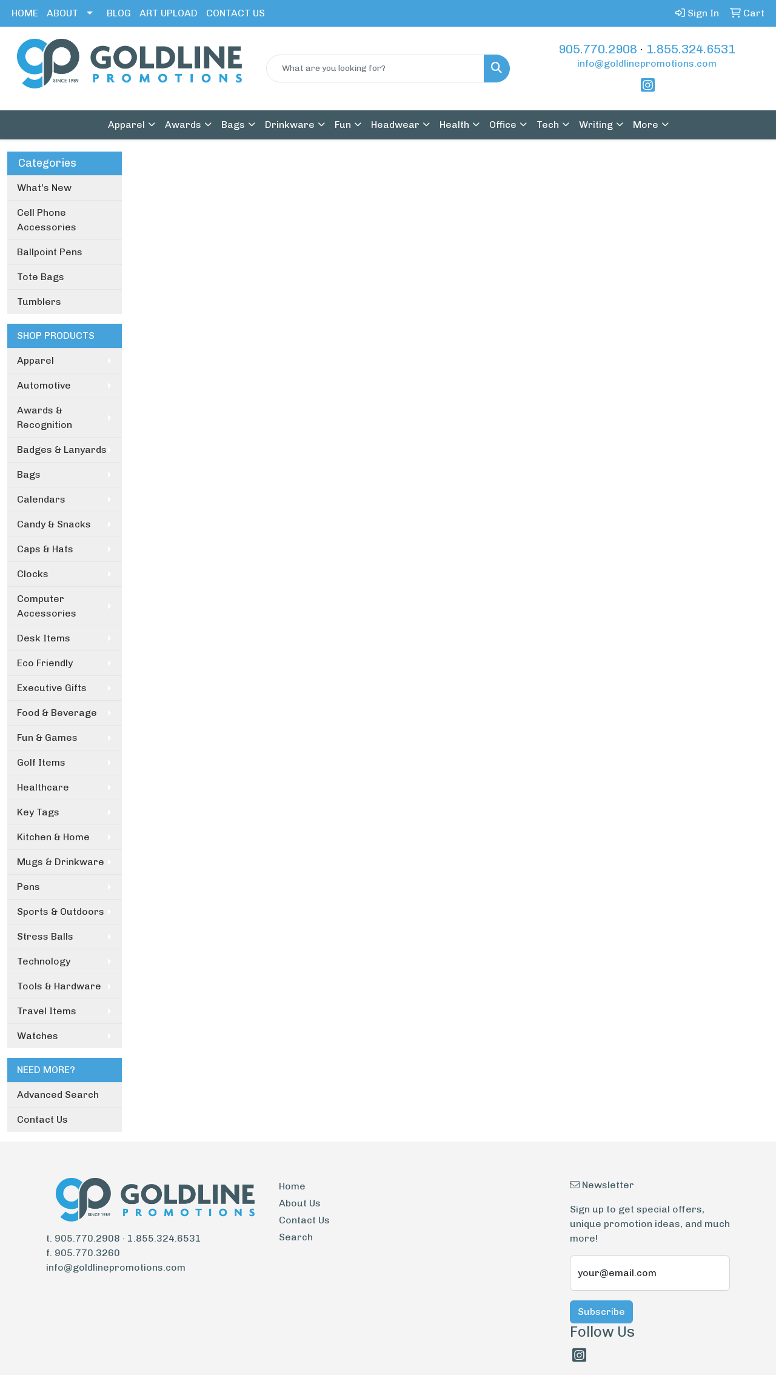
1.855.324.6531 (690, 49)
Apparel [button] (126, 124)
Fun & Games (47, 737)
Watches (37, 1036)
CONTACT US (235, 13)
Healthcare (43, 787)
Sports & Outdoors (60, 911)
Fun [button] (343, 124)
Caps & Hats (45, 549)
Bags (29, 474)
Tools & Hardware (59, 986)
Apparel (35, 360)
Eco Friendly (45, 663)
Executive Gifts (52, 688)
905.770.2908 (597, 49)
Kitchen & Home (53, 837)
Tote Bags (40, 277)
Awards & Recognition (44, 417)
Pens (28, 886)
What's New (44, 187)
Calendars (41, 499)
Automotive (44, 385)
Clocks (32, 574)
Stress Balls (45, 936)
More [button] (645, 124)
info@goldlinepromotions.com (647, 63)
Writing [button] (596, 124)
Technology (43, 961)
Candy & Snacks (54, 524)
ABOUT (62, 13)
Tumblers (39, 301)
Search (296, 1237)
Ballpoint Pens (49, 252)
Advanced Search (58, 1094)
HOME (25, 13)
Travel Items (46, 1011)
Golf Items (41, 762)
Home (292, 1186)
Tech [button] (548, 124)
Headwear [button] (395, 124)
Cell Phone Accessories (46, 220)
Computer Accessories (46, 606)
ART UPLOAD (168, 13)
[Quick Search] (375, 68)
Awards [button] (183, 124)
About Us (300, 1203)
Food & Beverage (57, 712)
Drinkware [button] (290, 124)
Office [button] (503, 124)
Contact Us (42, 1119)
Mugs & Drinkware (60, 862)
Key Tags (38, 812)
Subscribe (601, 1311)
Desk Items (43, 638)
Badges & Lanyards (62, 449)
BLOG (119, 13)
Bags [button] (233, 124)
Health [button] (454, 124)
